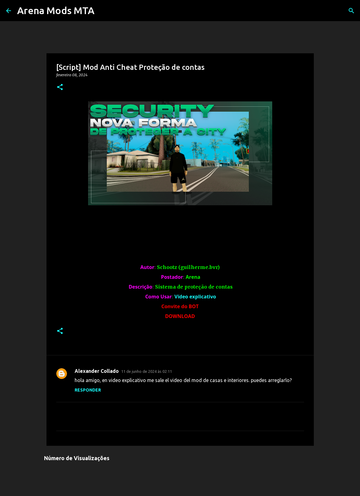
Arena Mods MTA (56, 10)
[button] (60, 87)
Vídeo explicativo (195, 296)
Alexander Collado (97, 371)
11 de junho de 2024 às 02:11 (146, 371)
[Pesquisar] (351, 10)
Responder (88, 390)
